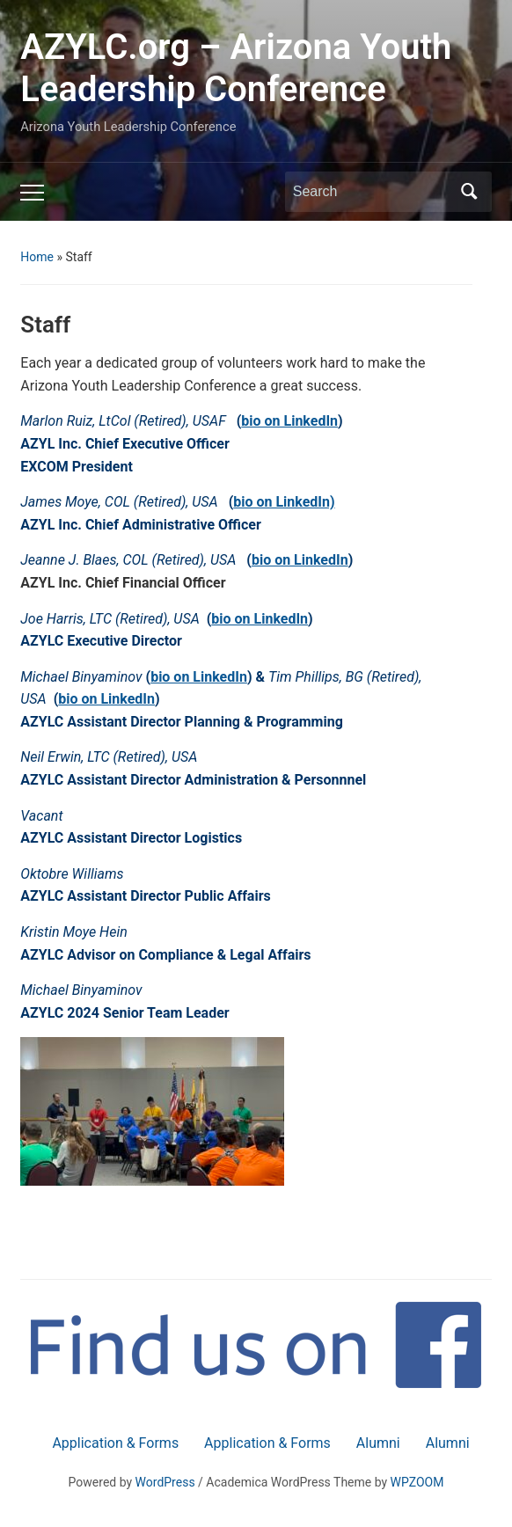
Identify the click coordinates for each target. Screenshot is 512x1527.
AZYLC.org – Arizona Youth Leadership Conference (235, 68)
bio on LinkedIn (289, 421)
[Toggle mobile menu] (32, 192)
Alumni (378, 1443)
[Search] (372, 192)
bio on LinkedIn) (283, 501)
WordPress (165, 1482)
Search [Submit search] (470, 191)
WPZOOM (417, 1482)
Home (37, 257)
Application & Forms (115, 1443)
